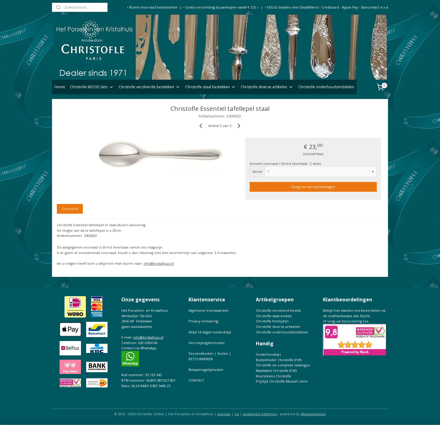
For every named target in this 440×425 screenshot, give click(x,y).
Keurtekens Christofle (273, 376)
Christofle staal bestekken (210, 86)
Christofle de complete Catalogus (283, 365)
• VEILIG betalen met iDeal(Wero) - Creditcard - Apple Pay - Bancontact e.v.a (326, 7)
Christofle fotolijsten (272, 321)
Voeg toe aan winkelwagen (313, 186)
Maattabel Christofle (272, 370)
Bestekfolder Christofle (274, 360)
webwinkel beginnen (260, 414)
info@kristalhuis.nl (159, 263)
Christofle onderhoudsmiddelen (326, 86)
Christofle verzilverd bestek (278, 310)
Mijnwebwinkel (313, 414)
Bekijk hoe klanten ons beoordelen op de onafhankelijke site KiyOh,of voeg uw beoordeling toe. (354, 315)
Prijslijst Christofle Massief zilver (282, 381)
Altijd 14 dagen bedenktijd (210, 332)
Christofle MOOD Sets (92, 86)
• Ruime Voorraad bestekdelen (152, 7)
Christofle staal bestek (274, 316)
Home (59, 86)
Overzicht (70, 208)
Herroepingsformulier (207, 342)
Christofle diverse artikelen (267, 86)
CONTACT (196, 380)
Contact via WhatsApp (138, 348)
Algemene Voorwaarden (209, 310)
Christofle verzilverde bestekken (149, 86)
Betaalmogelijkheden (206, 369)
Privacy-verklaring (203, 321)
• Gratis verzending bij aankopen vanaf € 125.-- (221, 7)
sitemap (223, 414)
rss (236, 414)
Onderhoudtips (268, 354)
